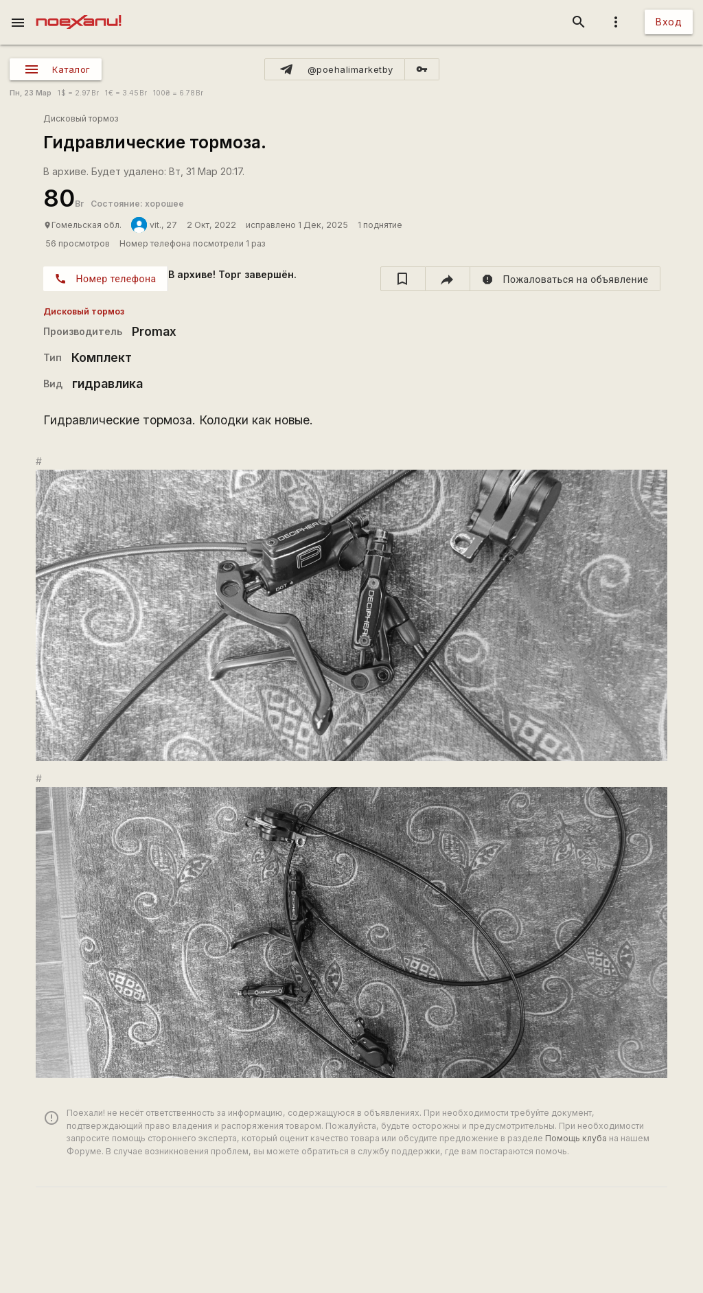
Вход (669, 21)
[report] (565, 278)
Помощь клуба (576, 1138)
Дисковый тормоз (81, 118)
